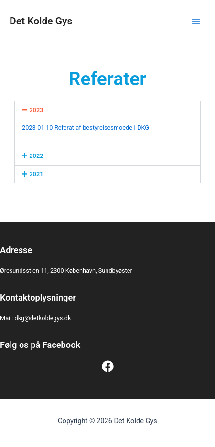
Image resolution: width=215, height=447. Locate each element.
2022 (36, 155)
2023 (36, 109)
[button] (107, 110)
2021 (36, 174)
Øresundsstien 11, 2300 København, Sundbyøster (66, 270)
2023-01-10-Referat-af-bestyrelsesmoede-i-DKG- (86, 127)
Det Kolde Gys (41, 21)
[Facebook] (108, 366)
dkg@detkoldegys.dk (43, 318)
